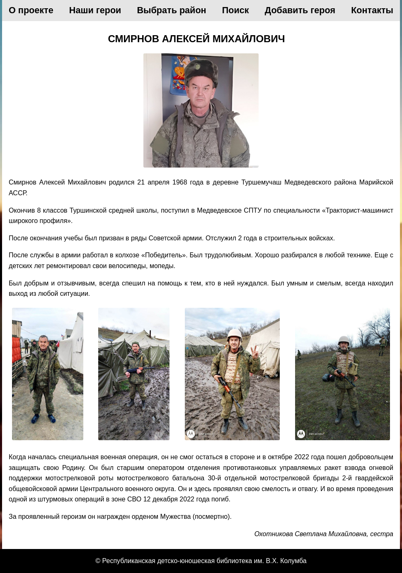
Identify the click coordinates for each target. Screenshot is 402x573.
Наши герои (95, 10)
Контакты (372, 10)
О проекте (31, 10)
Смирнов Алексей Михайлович (196, 38)
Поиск (235, 10)
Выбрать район (171, 10)
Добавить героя (300, 10)
